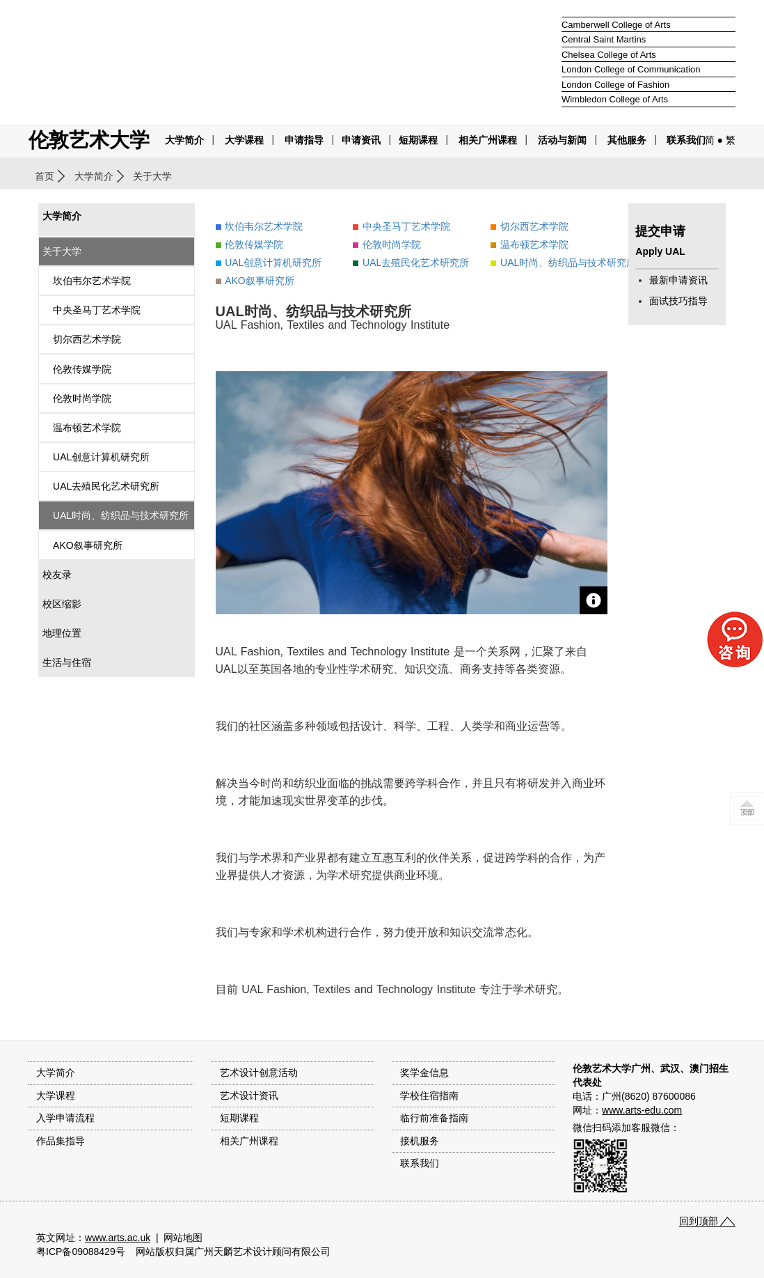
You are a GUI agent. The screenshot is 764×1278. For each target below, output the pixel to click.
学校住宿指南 (429, 1095)
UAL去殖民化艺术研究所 (106, 486)
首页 (44, 176)
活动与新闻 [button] (562, 140)
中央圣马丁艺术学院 (97, 309)
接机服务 (419, 1140)
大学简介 (184, 140)
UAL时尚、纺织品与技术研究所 (121, 515)
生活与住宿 (66, 662)
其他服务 (626, 140)
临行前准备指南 (434, 1117)
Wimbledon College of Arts (615, 99)
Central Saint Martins (604, 39)
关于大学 (61, 251)
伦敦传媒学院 (82, 369)
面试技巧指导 (678, 300)
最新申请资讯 (678, 280)
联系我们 (686, 140)
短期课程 (418, 140)
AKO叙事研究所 (87, 545)
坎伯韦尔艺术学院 (92, 280)
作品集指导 (60, 1140)
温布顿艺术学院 (87, 427)
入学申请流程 (65, 1117)
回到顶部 (698, 1220)
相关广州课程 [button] (488, 140)
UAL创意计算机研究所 (101, 456)
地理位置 (61, 633)
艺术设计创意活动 (259, 1072)
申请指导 (304, 140)
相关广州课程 (249, 1140)
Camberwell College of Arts (616, 25)
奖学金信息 (424, 1072)
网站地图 (183, 1237)
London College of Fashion (615, 84)
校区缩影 (61, 603)
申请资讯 (361, 140)
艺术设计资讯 (249, 1095)
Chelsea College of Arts (609, 54)
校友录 (57, 574)
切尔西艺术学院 (87, 339)
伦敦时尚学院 (82, 398)
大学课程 (244, 140)
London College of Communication (631, 69)
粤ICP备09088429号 (80, 1251)
